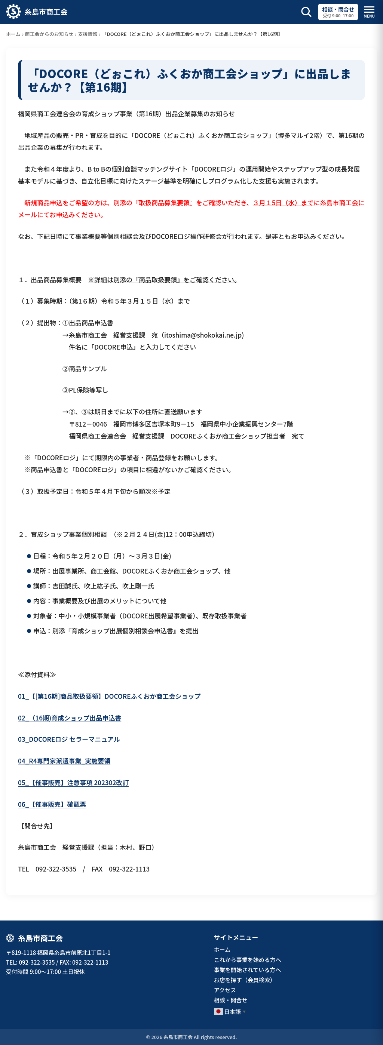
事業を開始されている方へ (247, 970)
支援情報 (88, 33)
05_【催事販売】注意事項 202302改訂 (73, 782)
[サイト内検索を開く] (306, 12)
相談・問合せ (231, 1000)
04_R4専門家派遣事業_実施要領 (64, 760)
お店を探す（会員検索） (245, 980)
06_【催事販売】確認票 (52, 804)
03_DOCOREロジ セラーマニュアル (69, 739)
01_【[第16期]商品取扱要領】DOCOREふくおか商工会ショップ (109, 696)
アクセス (225, 990)
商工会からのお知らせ (49, 33)
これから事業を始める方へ (247, 959)
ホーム (13, 33)
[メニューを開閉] (369, 12)
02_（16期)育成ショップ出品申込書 (69, 717)
